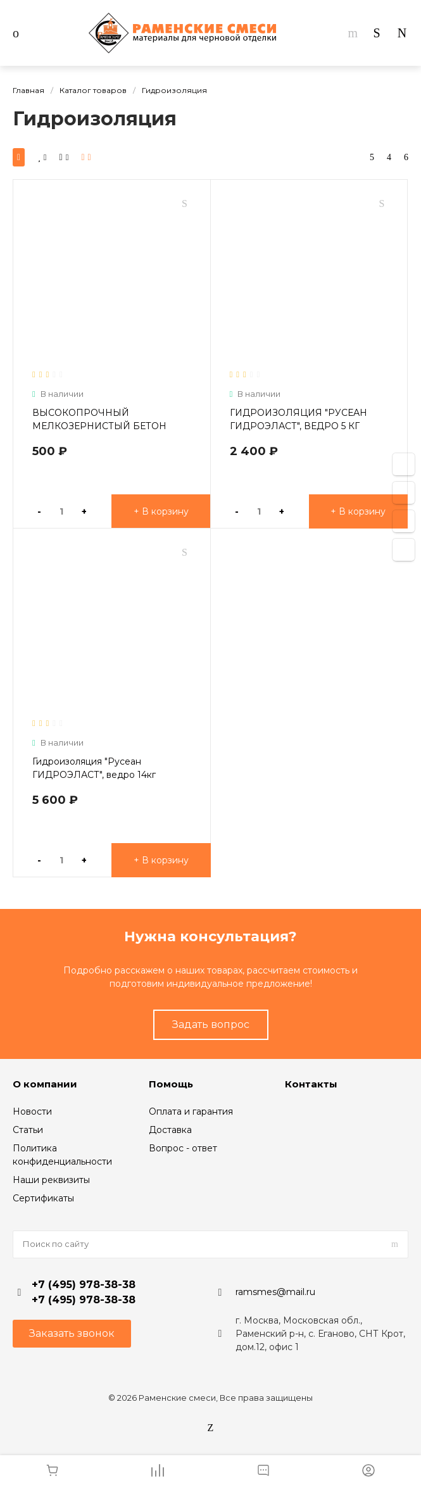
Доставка (170, 1130)
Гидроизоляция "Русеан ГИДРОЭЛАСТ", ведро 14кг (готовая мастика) (94, 775)
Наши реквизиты (51, 1180)
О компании (45, 1084)
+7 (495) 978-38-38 (83, 1285)
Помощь (171, 1084)
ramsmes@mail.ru (275, 1292)
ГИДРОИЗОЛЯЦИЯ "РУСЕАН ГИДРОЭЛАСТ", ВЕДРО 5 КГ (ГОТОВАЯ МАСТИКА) (298, 426)
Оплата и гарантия (191, 1111)
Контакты (311, 1084)
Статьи (28, 1130)
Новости (32, 1111)
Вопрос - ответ (183, 1148)
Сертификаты (43, 1198)
